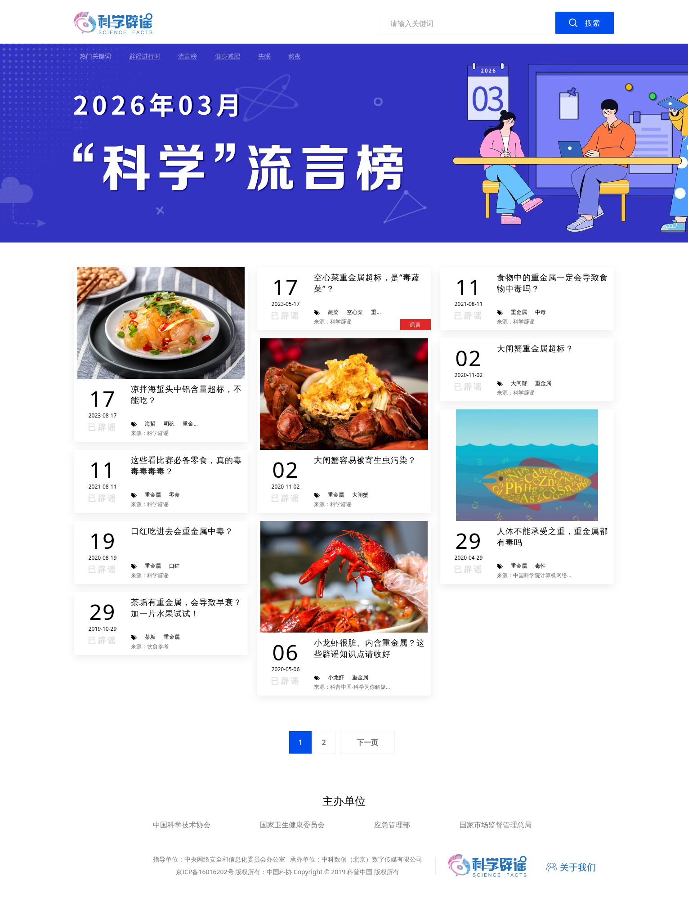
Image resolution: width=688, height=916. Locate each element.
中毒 (540, 312)
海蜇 (150, 423)
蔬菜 (333, 312)
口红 (174, 566)
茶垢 (150, 637)
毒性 (540, 566)
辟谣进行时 (145, 56)
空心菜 (355, 312)
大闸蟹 (360, 494)
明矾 (169, 423)
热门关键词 (95, 56)
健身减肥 (227, 56)
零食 (174, 494)
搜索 (592, 23)
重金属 (191, 423)
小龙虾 (336, 677)
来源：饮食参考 (150, 646)
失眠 (264, 56)
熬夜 (294, 56)
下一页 (367, 742)
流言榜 (187, 56)
